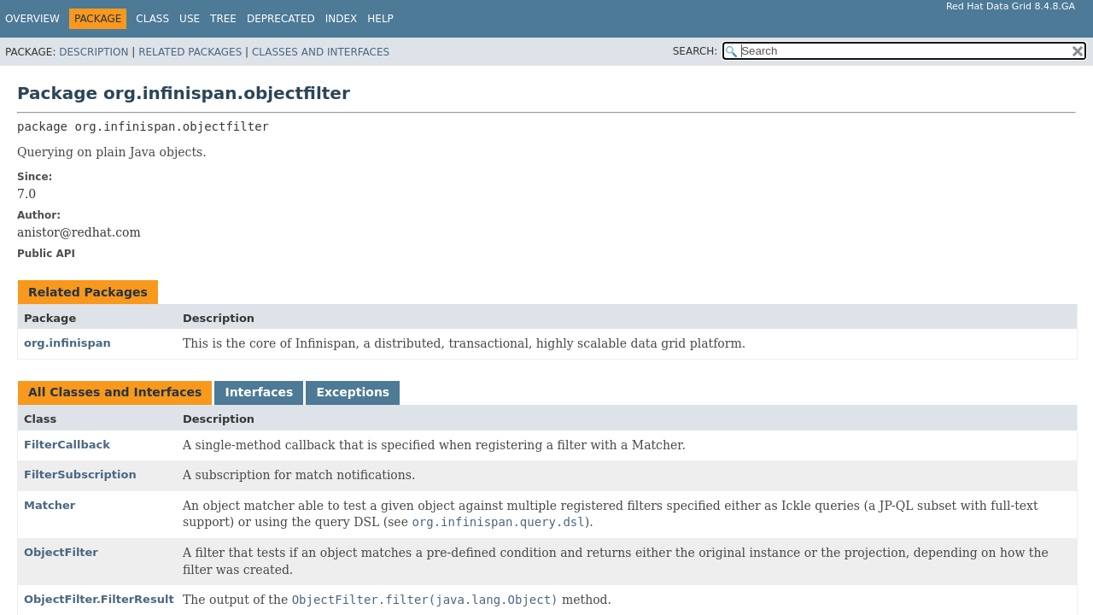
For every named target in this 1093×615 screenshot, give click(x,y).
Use (189, 19)
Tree (223, 19)
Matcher (49, 505)
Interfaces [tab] (259, 392)
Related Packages (190, 52)
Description (93, 52)
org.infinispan (67, 343)
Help (380, 19)
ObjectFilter (61, 552)
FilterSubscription (80, 474)
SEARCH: (695, 51)
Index (341, 19)
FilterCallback (67, 444)
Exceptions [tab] (352, 392)
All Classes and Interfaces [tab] (115, 392)
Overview (32, 19)
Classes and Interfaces (320, 52)
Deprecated (281, 19)
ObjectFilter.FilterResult (99, 599)
